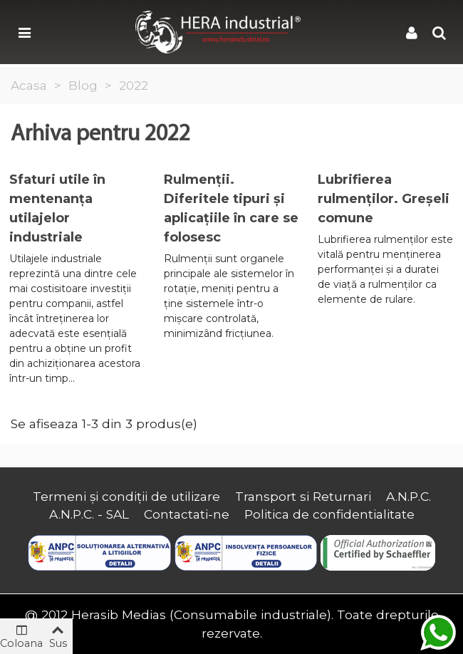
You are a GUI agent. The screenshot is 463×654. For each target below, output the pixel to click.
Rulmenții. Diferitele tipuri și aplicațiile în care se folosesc (231, 208)
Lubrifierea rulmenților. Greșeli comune (383, 199)
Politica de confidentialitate (329, 514)
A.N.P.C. (408, 496)
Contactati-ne (186, 514)
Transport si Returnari (303, 496)
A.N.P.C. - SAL (89, 514)
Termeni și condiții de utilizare (126, 496)
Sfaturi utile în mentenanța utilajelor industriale (57, 208)
